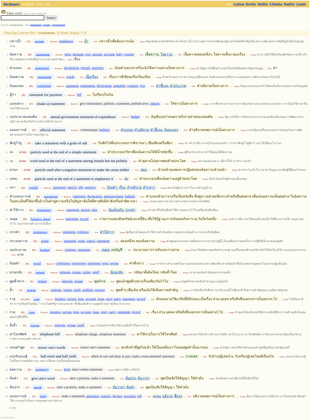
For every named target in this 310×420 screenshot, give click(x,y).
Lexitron (239, 4)
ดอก (144, 169)
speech (72, 187)
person (71, 299)
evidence (83, 232)
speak (37, 387)
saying (114, 263)
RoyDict (251, 4)
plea (94, 210)
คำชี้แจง (162, 86)
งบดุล (105, 249)
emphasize (66, 41)
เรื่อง (122, 187)
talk (80, 187)
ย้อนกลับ (116, 272)
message (78, 54)
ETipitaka (276, 4)
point (45, 241)
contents (132, 86)
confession (63, 263)
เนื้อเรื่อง (92, 77)
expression (79, 263)
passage (97, 54)
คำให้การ (107, 232)
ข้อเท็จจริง (116, 210)
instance (60, 299)
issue (101, 299)
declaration (71, 68)
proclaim (130, 396)
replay (87, 272)
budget (135, 116)
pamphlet (119, 86)
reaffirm (87, 290)
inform (154, 103)
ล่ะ (126, 178)
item (81, 299)
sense (81, 241)
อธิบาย (167, 396)
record (84, 219)
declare (117, 396)
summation (87, 86)
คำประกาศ (178, 86)
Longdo (301, 4)
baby (119, 54)
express (106, 396)
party (117, 299)
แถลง (157, 396)
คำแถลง (127, 130)
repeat (40, 272)
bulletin (104, 130)
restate (46, 25)
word (37, 263)
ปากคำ (130, 210)
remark (85, 68)
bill (79, 95)
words (70, 77)
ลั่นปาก (131, 378)
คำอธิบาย (141, 130)
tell (139, 396)
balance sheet (40, 219)
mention (90, 187)
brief (67, 369)
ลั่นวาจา (143, 378)
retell (95, 272)
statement (35, 25)
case (36, 299)
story (109, 299)
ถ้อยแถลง (171, 130)
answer (85, 210)
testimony (44, 210)
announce (92, 396)
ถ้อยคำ (112, 187)
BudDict (263, 4)
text (87, 54)
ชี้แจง (178, 396)
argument (72, 86)
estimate (70, 249)
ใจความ (166, 54)
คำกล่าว (149, 187)
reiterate (65, 272)
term (68, 54)
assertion (98, 68)
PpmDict (289, 4)
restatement (58, 25)
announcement (113, 196)
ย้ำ (86, 41)
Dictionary (11, 4)
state (43, 396)
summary (42, 369)
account (109, 54)
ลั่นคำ (130, 387)
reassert (100, 290)
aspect (91, 241)
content (129, 54)
